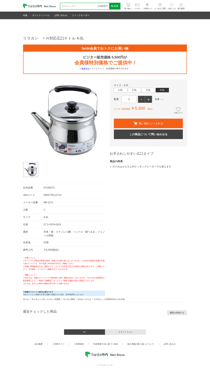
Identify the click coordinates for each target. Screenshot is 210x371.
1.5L (120, 90)
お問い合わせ (60, 15)
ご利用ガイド (58, 344)
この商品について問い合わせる (148, 134)
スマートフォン (125, 332)
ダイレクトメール (41, 15)
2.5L (134, 90)
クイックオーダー (80, 15)
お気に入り (178, 113)
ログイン (86, 68)
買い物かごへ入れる (148, 123)
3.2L (148, 90)
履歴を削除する (177, 312)
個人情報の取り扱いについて (140, 344)
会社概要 (38, 344)
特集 (25, 15)
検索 (114, 6)
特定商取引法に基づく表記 (105, 344)
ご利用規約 (79, 344)
